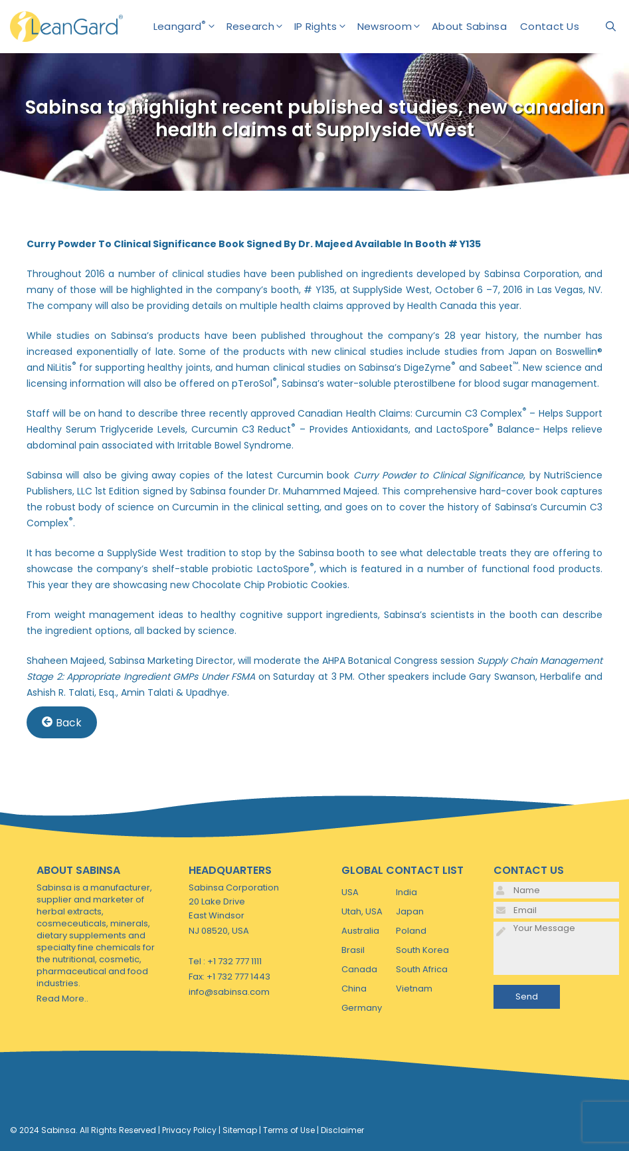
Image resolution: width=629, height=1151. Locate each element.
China (354, 988)
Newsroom (394, 27)
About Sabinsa (469, 26)
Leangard (189, 27)
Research (260, 27)
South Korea (422, 950)
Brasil (353, 950)
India (406, 892)
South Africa (422, 969)
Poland (411, 930)
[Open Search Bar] (610, 27)
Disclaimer (342, 1130)
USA (350, 892)
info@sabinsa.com (229, 992)
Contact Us (549, 26)
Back (62, 722)
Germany (361, 1007)
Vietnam (414, 988)
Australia (360, 930)
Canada (359, 969)
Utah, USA (362, 911)
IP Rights (325, 27)
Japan (410, 911)
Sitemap (240, 1130)
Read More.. (62, 998)
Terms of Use (289, 1130)
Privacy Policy (189, 1130)
